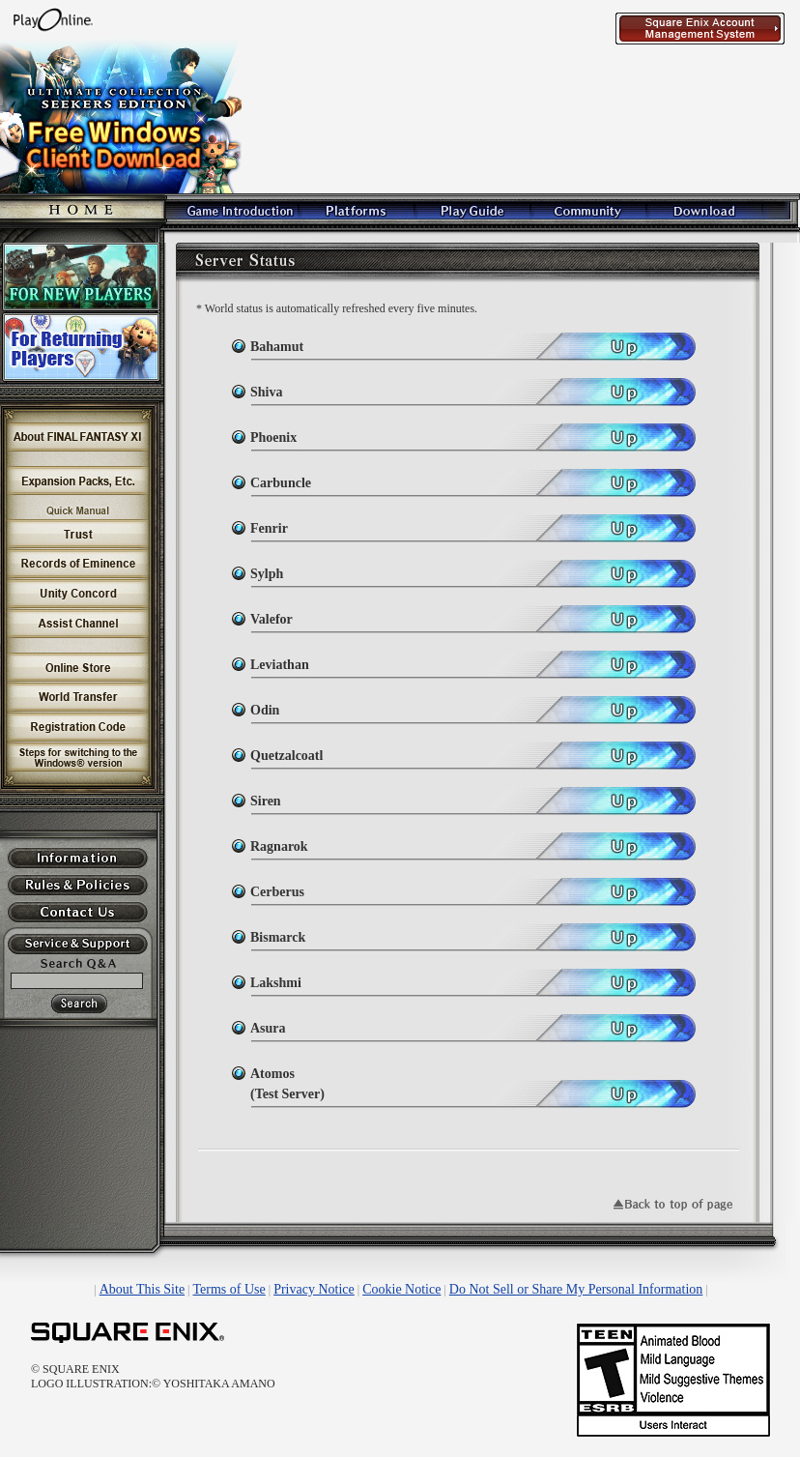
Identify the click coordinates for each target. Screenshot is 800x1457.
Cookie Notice (401, 1289)
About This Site (142, 1289)
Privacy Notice (314, 1289)
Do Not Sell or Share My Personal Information (575, 1289)
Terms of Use (229, 1289)
